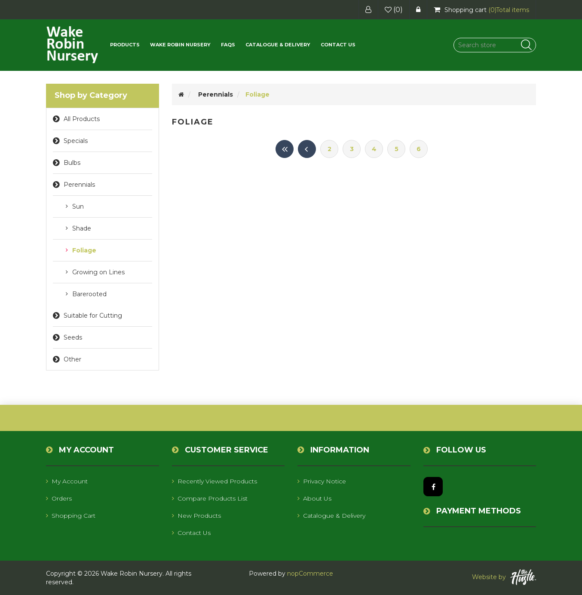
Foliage (84, 250)
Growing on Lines (98, 272)
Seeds (73, 337)
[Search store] (494, 45)
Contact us (338, 45)
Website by (504, 577)
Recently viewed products (214, 481)
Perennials (79, 184)
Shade (81, 228)
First (285, 149)
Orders (59, 498)
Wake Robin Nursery (180, 45)
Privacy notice (321, 481)
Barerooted (89, 294)
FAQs (228, 45)
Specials (76, 141)
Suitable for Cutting (93, 315)
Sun (78, 206)
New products (196, 515)
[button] (125, 45)
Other (72, 359)
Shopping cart (70, 515)
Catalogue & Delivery (277, 45)
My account (67, 481)
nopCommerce (310, 573)
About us (314, 498)
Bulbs (72, 163)
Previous (307, 149)
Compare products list (210, 498)
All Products (82, 119)
